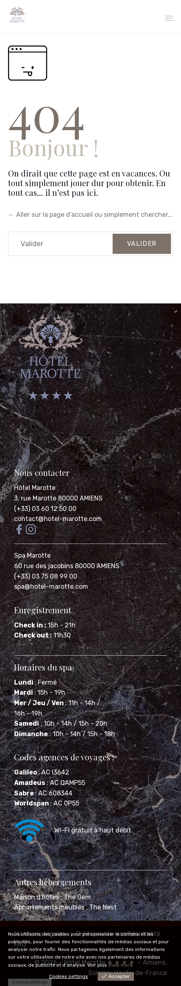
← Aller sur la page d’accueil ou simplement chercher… (90, 214)
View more (120, 965)
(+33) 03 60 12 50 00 (45, 509)
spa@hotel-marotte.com (51, 586)
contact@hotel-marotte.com (58, 519)
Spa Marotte (33, 555)
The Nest (103, 907)
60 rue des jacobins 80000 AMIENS (66, 566)
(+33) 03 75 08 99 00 (46, 576)
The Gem (77, 897)
